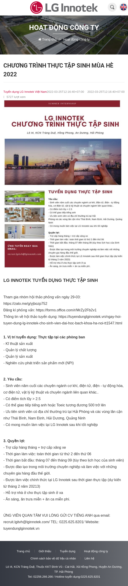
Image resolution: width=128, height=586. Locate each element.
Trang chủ (23, 551)
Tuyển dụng (67, 551)
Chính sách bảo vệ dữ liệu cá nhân (53, 558)
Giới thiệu (45, 551)
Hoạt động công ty (96, 551)
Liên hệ (89, 558)
